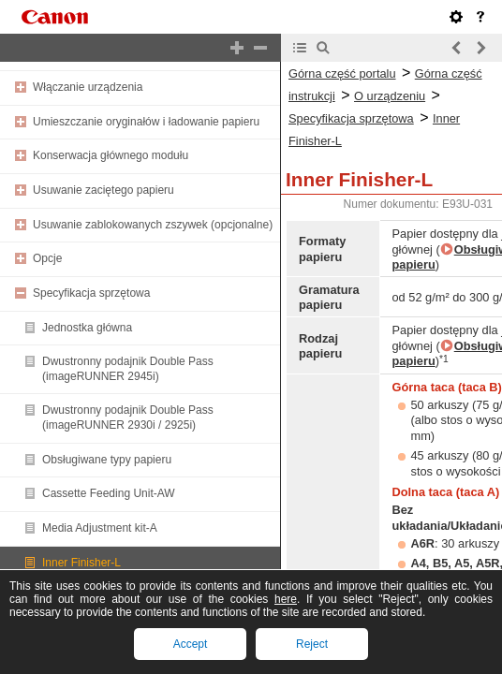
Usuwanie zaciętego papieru (103, 190)
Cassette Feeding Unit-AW (108, 493)
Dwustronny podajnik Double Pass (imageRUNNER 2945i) (128, 369)
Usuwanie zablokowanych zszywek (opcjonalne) (153, 224)
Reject (312, 644)
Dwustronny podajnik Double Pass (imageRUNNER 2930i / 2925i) (128, 417)
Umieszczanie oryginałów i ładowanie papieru (146, 121)
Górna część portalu (342, 73)
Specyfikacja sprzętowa (91, 293)
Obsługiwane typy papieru (106, 459)
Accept (190, 644)
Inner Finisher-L (81, 562)
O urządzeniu (389, 96)
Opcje (47, 258)
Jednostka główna (87, 327)
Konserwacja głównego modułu (110, 155)
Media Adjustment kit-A (99, 528)
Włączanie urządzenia (87, 87)
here (285, 599)
